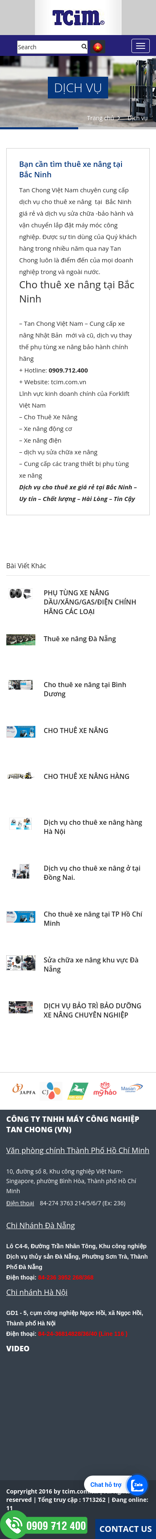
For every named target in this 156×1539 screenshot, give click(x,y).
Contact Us (125, 1528)
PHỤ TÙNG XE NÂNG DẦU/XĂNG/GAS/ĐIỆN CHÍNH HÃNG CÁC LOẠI (90, 602)
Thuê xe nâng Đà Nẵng (80, 638)
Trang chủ (100, 118)
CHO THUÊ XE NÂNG (76, 730)
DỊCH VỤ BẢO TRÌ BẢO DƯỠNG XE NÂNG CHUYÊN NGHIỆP (92, 1010)
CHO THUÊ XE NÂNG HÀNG (86, 776)
